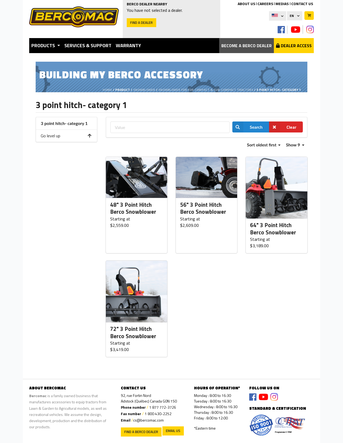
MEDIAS (282, 3)
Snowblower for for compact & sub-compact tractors (205, 89)
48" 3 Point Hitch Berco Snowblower (133, 208)
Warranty (128, 45)
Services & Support (87, 45)
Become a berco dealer (246, 45)
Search (247, 126)
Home (107, 89)
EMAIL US (173, 430)
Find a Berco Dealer (141, 431)
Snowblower (144, 89)
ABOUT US (246, 3)
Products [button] (43, 45)
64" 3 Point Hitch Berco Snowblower (273, 229)
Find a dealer (141, 22)
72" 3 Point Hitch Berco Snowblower (133, 333)
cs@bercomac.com (148, 420)
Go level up (66, 135)
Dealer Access (294, 45)
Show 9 (295, 144)
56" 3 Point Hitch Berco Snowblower (203, 208)
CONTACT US (302, 3)
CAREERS (265, 3)
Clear (282, 126)
